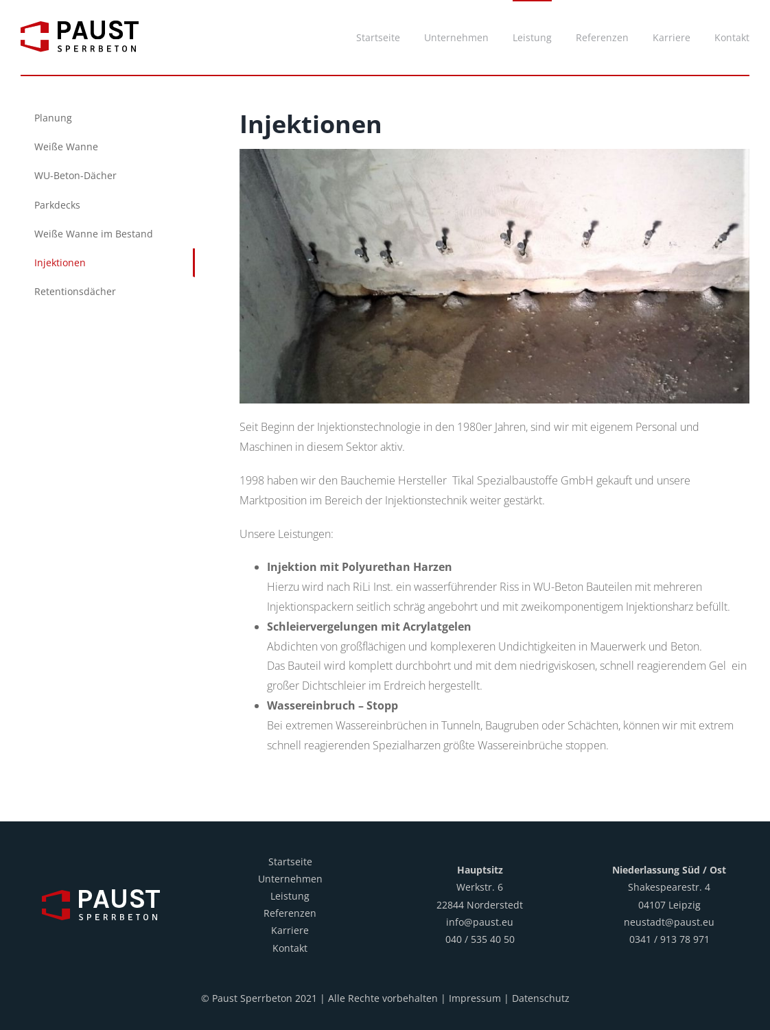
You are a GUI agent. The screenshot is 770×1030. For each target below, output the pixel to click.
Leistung (290, 895)
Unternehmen (290, 878)
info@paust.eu (479, 921)
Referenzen (290, 913)
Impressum (475, 998)
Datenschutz (541, 998)
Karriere (290, 930)
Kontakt (289, 948)
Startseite (290, 861)
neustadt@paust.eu (669, 921)
